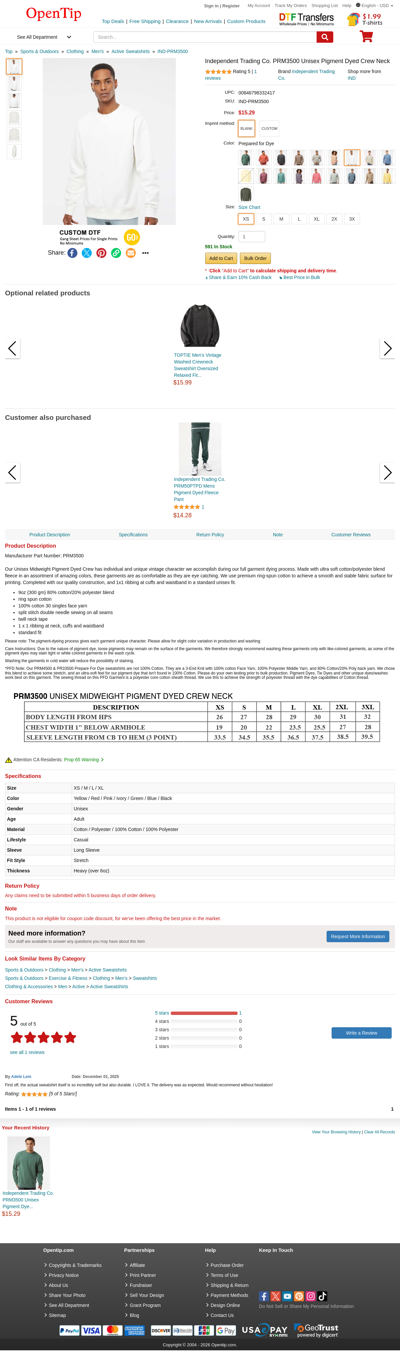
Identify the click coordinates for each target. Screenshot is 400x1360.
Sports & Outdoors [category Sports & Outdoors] (24, 970)
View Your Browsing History (336, 1132)
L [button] (299, 219)
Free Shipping (144, 21)
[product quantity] (252, 236)
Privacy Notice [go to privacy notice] (64, 1275)
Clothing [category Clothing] (57, 970)
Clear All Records (379, 1132)
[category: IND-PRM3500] (172, 51)
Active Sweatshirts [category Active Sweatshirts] (108, 970)
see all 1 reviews (27, 1052)
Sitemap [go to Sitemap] (57, 1315)
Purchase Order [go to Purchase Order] (227, 1265)
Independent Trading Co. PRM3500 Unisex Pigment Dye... (28, 1199)
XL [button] (317, 219)
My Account (259, 5)
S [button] (263, 219)
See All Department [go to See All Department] (69, 1305)
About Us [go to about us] (58, 1285)
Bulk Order (255, 258)
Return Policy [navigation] (210, 534)
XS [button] (246, 219)
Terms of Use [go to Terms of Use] (224, 1275)
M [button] (281, 219)
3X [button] (352, 219)
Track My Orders (291, 5)
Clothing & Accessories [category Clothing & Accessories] (29, 986)
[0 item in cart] (366, 38)
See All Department (37, 37)
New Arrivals (208, 21)
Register (231, 5)
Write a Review (361, 1033)
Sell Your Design (147, 1295)
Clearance (177, 21)
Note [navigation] (278, 534)
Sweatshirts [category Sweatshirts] (145, 978)
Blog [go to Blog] (134, 1315)
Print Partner (143, 1275)
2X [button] (334, 219)
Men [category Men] (62, 986)
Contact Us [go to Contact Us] (222, 1315)
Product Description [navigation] (49, 534)
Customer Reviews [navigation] (350, 534)
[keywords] (205, 37)
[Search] (325, 37)
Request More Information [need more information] (358, 936)
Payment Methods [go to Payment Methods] (230, 1295)
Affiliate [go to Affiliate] (137, 1265)
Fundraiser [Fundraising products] (141, 1285)
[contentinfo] (53, 13)
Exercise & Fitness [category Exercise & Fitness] (68, 978)
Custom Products (246, 21)
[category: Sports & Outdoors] (39, 51)
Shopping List (325, 5)
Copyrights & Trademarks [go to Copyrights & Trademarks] (75, 1265)
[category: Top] (9, 51)
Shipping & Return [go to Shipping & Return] (230, 1285)
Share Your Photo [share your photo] (67, 1295)
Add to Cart (221, 258)
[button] (374, 5)
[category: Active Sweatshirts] (130, 51)
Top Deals (113, 21)
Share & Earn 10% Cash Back (239, 277)
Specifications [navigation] (133, 534)
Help (346, 5)
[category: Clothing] (74, 51)
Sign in (211, 5)
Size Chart (249, 207)
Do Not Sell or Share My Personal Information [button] (306, 1306)
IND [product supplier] (352, 78)
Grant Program (145, 1305)
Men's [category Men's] (77, 970)
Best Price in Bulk (300, 277)
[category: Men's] (97, 51)
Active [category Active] (78, 986)
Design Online (225, 1305)
